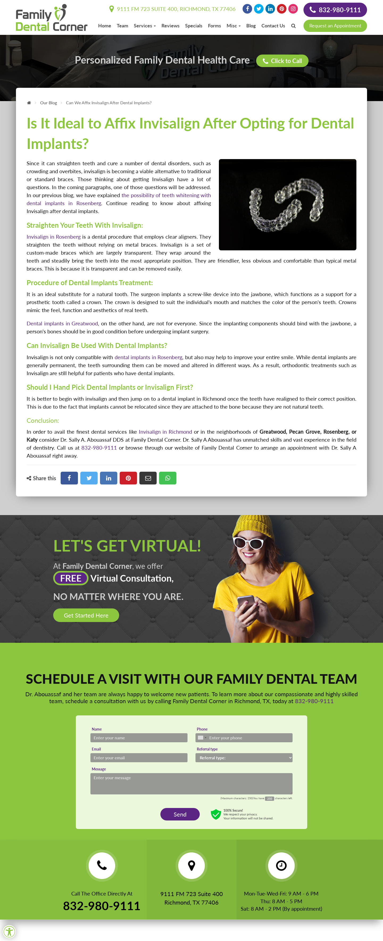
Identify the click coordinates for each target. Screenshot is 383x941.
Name (97, 729)
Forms (214, 25)
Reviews (170, 25)
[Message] (191, 784)
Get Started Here (86, 615)
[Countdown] (269, 799)
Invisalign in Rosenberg (54, 236)
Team (122, 25)
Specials (193, 25)
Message (99, 769)
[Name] (139, 737)
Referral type (207, 749)
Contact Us (273, 25)
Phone (202, 729)
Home (104, 25)
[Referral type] (244, 757)
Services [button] (145, 25)
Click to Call (282, 61)
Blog (251, 25)
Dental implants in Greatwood (62, 323)
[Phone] (244, 737)
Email (96, 749)
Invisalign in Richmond (165, 431)
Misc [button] (234, 25)
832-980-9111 (335, 10)
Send (180, 814)
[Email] (139, 757)
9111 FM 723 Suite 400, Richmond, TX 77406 (172, 9)
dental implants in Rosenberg (148, 357)
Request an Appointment (335, 25)
